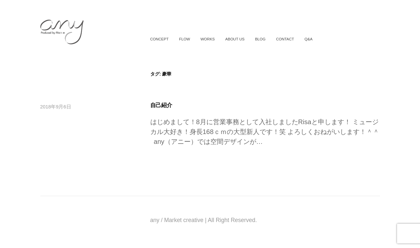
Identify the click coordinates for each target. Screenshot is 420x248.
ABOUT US (235, 39)
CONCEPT (159, 39)
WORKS (207, 39)
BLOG (260, 39)
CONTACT (285, 39)
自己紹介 (161, 105)
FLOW (184, 39)
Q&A (308, 39)
